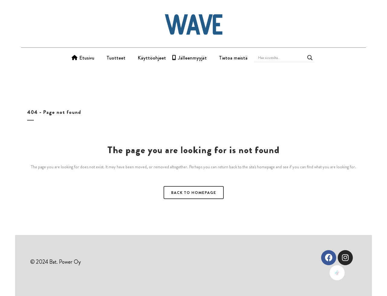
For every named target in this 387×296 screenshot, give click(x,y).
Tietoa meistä (233, 57)
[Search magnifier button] (310, 57)
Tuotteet (115, 57)
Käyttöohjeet (152, 57)
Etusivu (86, 57)
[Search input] (281, 57)
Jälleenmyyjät (192, 57)
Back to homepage (193, 192)
